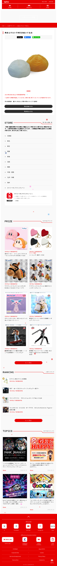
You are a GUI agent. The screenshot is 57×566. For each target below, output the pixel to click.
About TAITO (44, 1)
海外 (8, 182)
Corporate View (15, 552)
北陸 (8, 162)
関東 (8, 151)
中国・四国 (10, 172)
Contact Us (42, 560)
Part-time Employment (15, 556)
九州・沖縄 (10, 177)
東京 (8, 146)
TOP (3, 26)
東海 (8, 156)
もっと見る (28, 363)
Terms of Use (15, 560)
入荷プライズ (11, 26)
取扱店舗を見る (28, 106)
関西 (8, 167)
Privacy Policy (41, 556)
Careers (42, 552)
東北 (8, 141)
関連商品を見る (28, 111)
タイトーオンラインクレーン (16, 188)
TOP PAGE (15, 549)
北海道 (9, 136)
